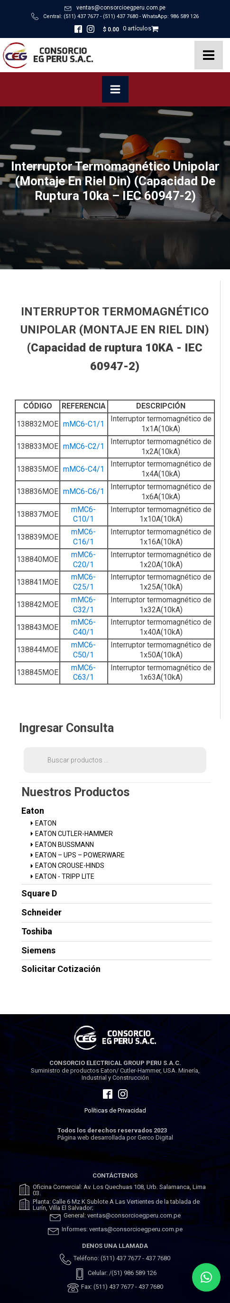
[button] (206, 1277)
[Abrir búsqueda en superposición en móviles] (115, 760)
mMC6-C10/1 (83, 514)
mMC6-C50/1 (83, 649)
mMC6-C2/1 (83, 446)
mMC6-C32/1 (83, 604)
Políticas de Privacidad (115, 1110)
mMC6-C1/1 (83, 423)
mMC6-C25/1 (83, 581)
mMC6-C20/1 (83, 559)
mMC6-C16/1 (83, 536)
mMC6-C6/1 (83, 491)
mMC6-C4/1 (83, 469)
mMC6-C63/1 (83, 672)
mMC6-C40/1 (83, 627)
